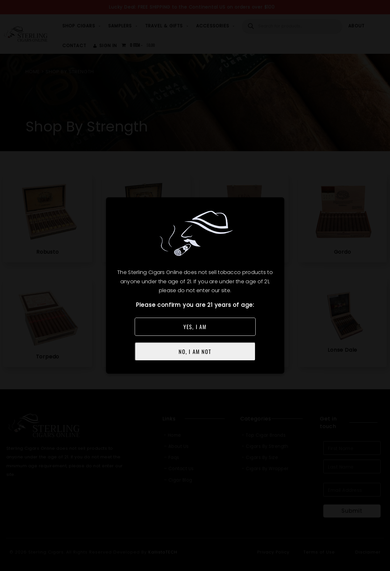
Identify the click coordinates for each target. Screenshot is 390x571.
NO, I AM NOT (195, 352)
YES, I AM (195, 327)
